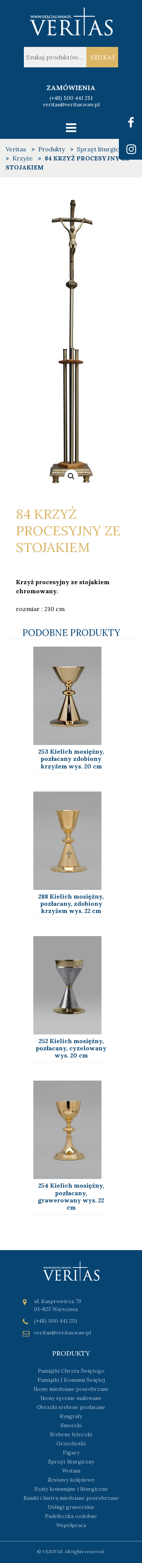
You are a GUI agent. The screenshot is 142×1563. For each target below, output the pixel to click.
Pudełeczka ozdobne (71, 1516)
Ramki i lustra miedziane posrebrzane (71, 1498)
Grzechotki (71, 1443)
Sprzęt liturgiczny (71, 1461)
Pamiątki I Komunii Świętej (71, 1379)
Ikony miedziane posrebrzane (71, 1389)
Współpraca (71, 1525)
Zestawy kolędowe (71, 1479)
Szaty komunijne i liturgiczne (71, 1488)
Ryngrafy (71, 1416)
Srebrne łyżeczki (71, 1434)
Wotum (71, 1470)
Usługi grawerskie (71, 1507)
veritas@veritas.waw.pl (71, 104)
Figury (71, 1452)
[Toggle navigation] (71, 128)
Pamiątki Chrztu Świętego (71, 1370)
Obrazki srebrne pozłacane (71, 1407)
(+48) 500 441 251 (71, 98)
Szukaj (102, 57)
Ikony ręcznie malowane (71, 1398)
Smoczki (71, 1425)
